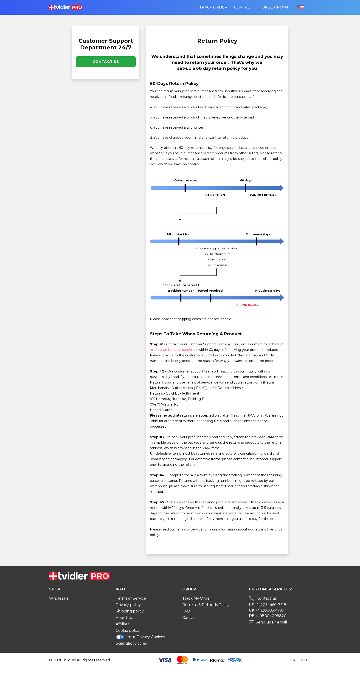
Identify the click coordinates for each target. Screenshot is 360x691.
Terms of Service (131, 598)
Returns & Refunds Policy (206, 605)
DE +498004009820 (268, 616)
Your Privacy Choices (140, 637)
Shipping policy (130, 611)
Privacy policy (128, 605)
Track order (213, 7)
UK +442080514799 (266, 610)
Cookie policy (128, 630)
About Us (124, 617)
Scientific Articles (131, 643)
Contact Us (106, 61)
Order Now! (275, 7)
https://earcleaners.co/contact (173, 350)
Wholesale (59, 598)
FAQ (186, 611)
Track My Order (196, 598)
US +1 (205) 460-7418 (267, 605)
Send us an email (271, 622)
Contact (243, 7)
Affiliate (123, 624)
